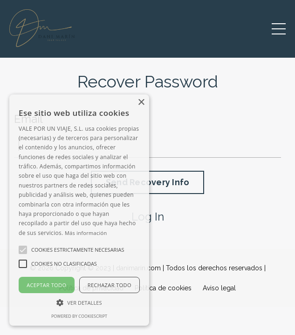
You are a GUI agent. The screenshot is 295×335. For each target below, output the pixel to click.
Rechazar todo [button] (109, 284)
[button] (79, 302)
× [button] (140, 102)
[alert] (79, 210)
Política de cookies (163, 288)
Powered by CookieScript (79, 316)
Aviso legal (219, 288)
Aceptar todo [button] (46, 284)
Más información (86, 232)
